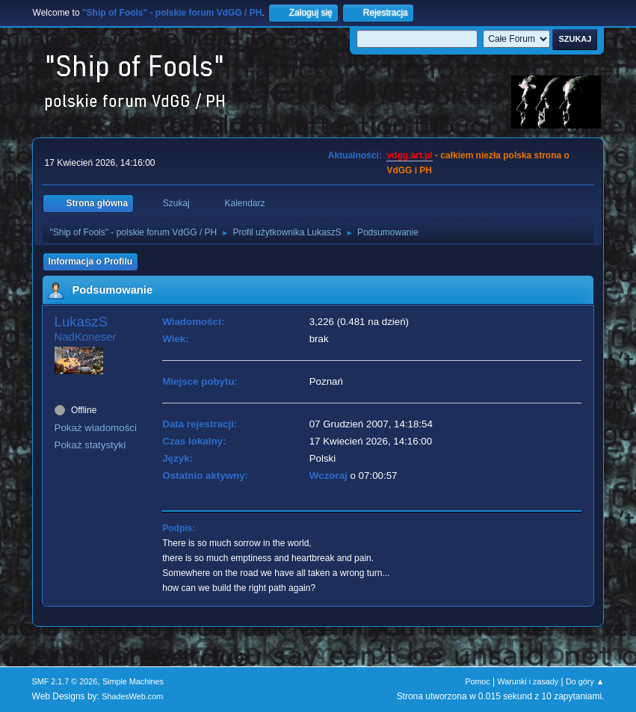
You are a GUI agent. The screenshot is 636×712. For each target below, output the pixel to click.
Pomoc (477, 681)
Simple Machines (133, 681)
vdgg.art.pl (409, 155)
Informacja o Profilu (91, 261)
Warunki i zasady (528, 681)
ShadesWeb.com (132, 696)
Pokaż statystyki (90, 445)
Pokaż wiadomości (96, 427)
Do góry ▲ (585, 681)
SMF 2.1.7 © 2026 (65, 681)
